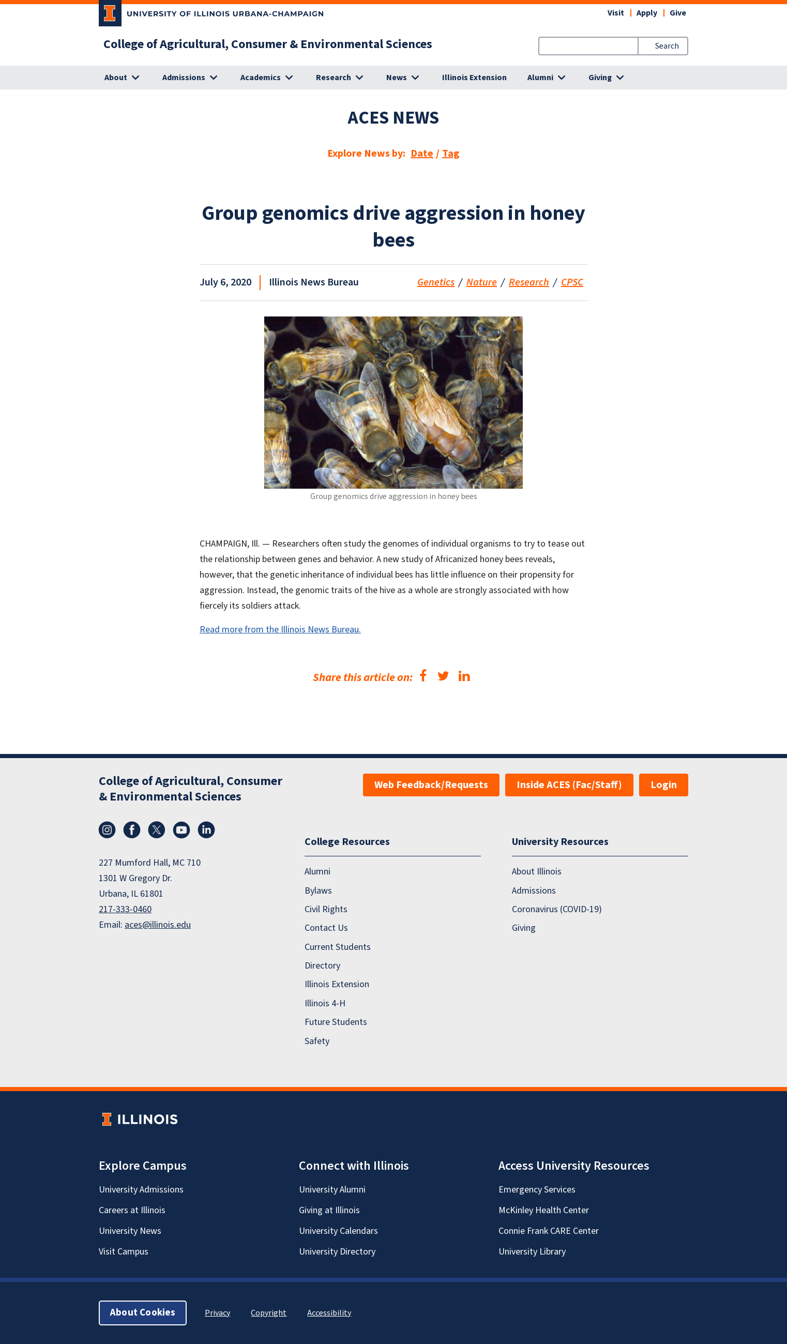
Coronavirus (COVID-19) (557, 909)
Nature (481, 282)
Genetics (436, 282)
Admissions (534, 890)
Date (422, 153)
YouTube (181, 830)
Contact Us (326, 928)
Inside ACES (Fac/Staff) (569, 785)
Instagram (107, 830)
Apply (647, 13)
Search (667, 46)
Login (663, 785)
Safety (317, 1041)
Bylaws (318, 890)
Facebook (131, 830)
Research (529, 282)
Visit (616, 13)
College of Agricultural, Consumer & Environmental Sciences (267, 44)
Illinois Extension (474, 77)
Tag (451, 153)
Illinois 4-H (325, 1003)
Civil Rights (326, 909)
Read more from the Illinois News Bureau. (280, 629)
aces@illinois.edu (158, 924)
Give (678, 13)
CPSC (572, 282)
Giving (524, 928)
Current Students (338, 947)
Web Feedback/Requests (431, 785)
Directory (322, 965)
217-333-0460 (125, 909)
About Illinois (537, 872)
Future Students (336, 1022)
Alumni (317, 872)
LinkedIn (206, 830)
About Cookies (142, 1313)
